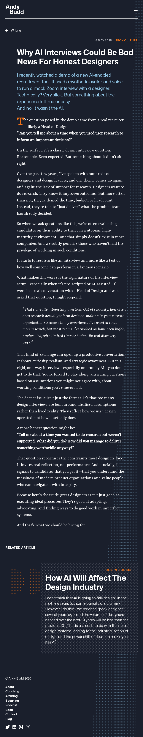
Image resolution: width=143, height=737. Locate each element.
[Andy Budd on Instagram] (28, 727)
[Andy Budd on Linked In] (14, 727)
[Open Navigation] (135, 9)
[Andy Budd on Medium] (21, 727)
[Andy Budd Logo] (14, 9)
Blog (8, 719)
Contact (11, 714)
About (9, 687)
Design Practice (119, 570)
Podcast (11, 705)
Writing (13, 30)
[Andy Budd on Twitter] (7, 727)
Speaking (12, 700)
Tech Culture (127, 40)
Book (9, 710)
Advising (11, 696)
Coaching (12, 691)
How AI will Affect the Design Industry (85, 582)
